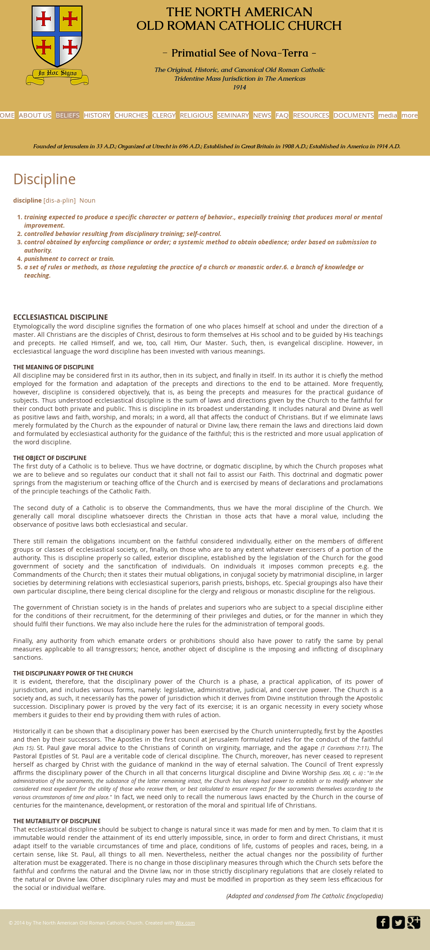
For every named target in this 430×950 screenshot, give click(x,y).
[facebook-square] (383, 922)
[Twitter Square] (398, 922)
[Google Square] (413, 922)
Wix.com (185, 922)
